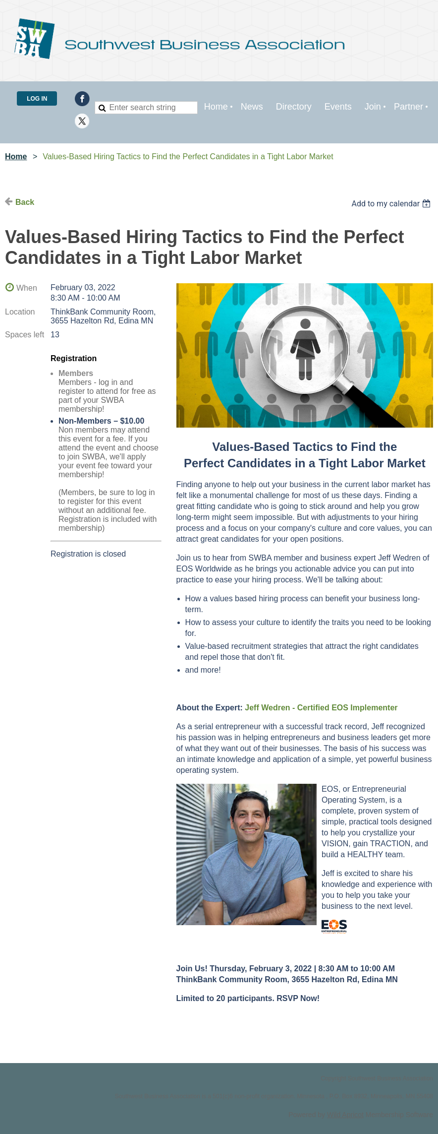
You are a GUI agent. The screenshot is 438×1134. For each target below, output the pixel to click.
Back (24, 202)
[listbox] (392, 203)
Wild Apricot (345, 1115)
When (26, 288)
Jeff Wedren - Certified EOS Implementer (321, 707)
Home (16, 156)
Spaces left (24, 334)
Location (20, 312)
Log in (37, 98)
